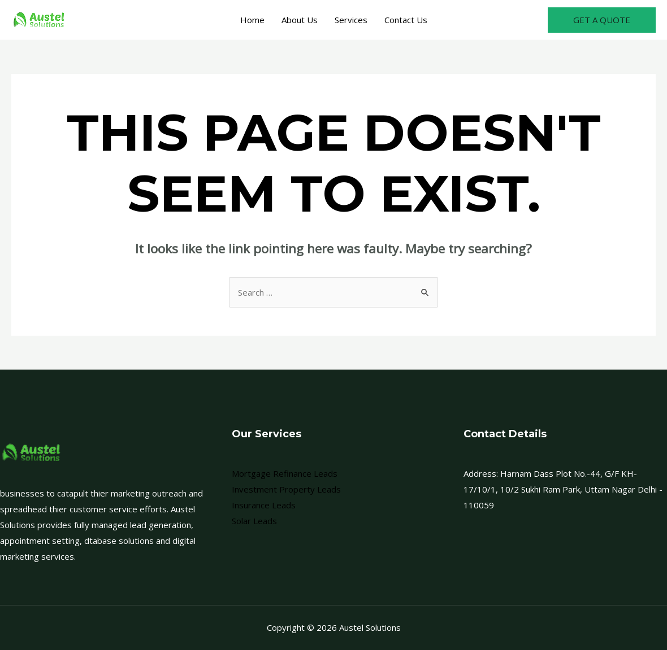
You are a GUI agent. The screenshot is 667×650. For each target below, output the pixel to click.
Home (252, 19)
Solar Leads (254, 520)
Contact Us (405, 19)
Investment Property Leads (286, 489)
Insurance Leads (264, 505)
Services (351, 19)
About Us (299, 19)
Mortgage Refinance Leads (284, 473)
